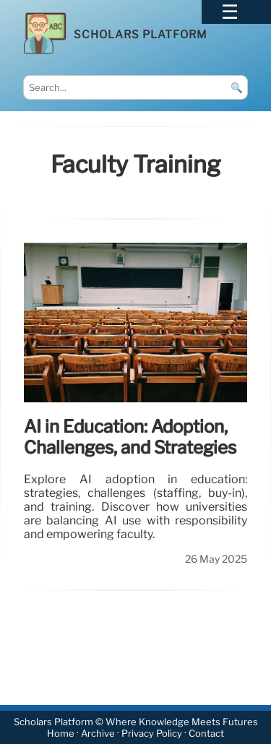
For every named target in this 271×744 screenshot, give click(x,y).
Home (60, 733)
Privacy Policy (151, 733)
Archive (98, 733)
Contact (206, 733)
